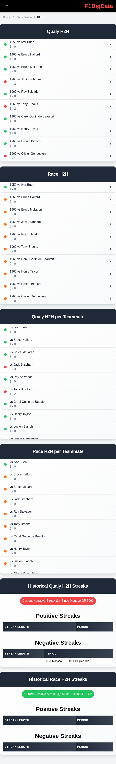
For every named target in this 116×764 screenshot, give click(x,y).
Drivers (7, 17)
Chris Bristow (24, 17)
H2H (39, 17)
